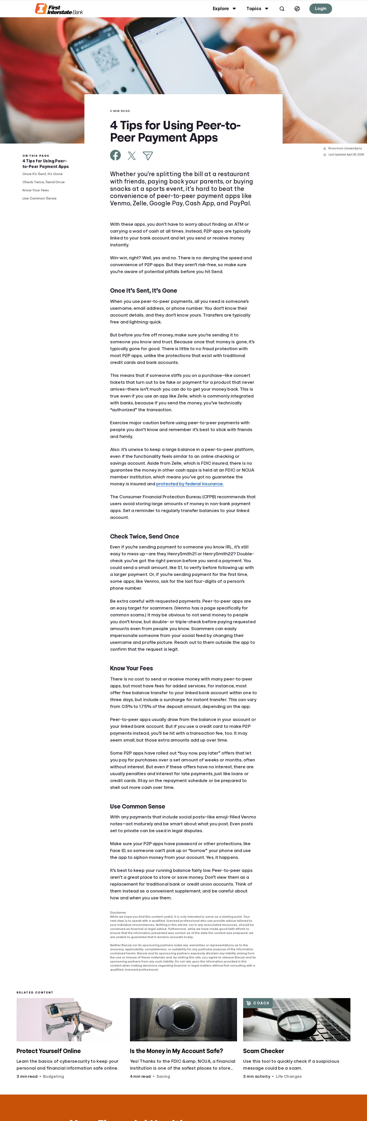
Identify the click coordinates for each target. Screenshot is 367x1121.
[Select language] (293, 8)
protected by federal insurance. (190, 483)
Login (317, 8)
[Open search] (278, 8)
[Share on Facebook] (115, 155)
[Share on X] (132, 156)
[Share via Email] (147, 155)
